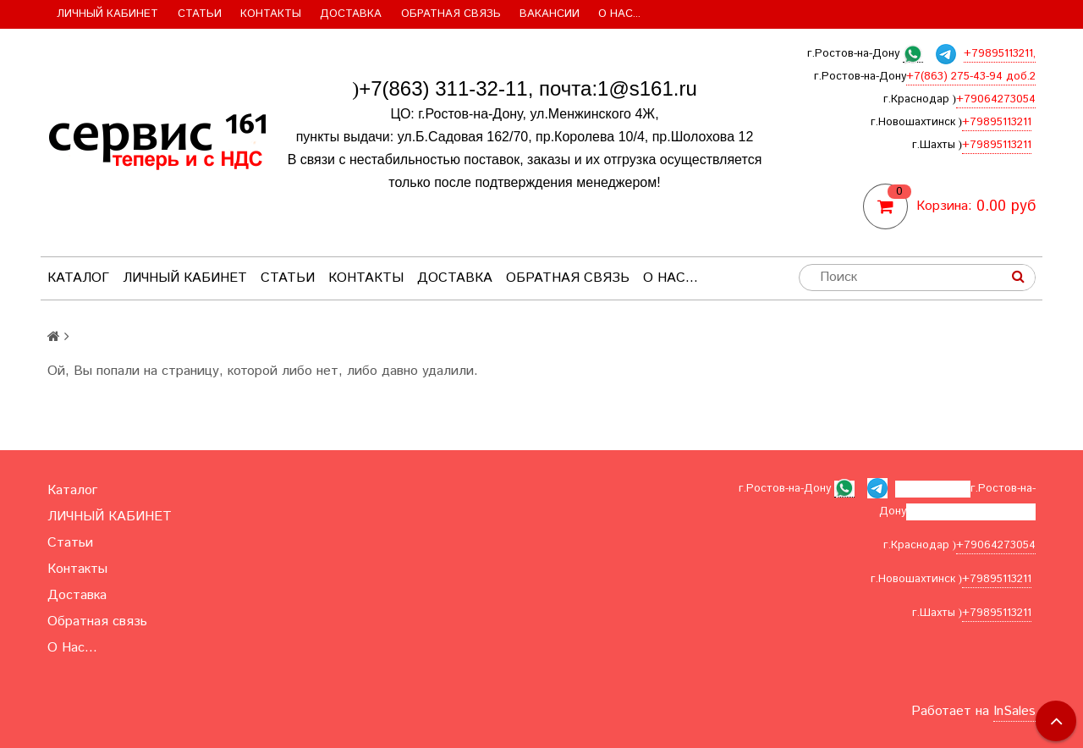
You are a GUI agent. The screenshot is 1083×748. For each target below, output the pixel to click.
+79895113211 (996, 122)
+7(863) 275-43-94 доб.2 (971, 77)
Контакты (270, 14)
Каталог (78, 278)
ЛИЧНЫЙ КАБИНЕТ (107, 14)
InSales (1014, 711)
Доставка (351, 14)
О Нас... (619, 14)
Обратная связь (451, 14)
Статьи (200, 14)
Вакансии (550, 14)
